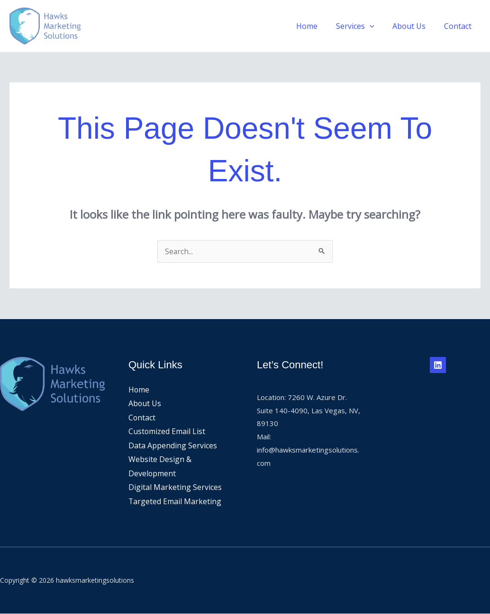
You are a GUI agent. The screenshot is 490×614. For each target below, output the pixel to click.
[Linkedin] (438, 365)
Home (317, 26)
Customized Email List (167, 432)
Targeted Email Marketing (175, 502)
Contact (459, 26)
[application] (377, 26)
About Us (413, 26)
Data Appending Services (172, 445)
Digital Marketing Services (175, 487)
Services (363, 26)
